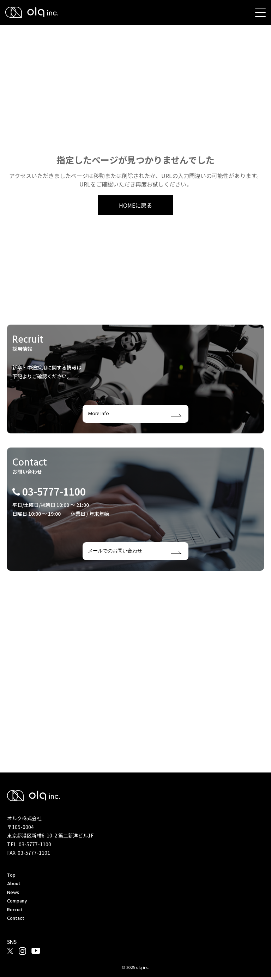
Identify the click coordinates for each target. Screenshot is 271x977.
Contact (15, 918)
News (13, 893)
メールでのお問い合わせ (134, 551)
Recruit (15, 910)
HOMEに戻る (135, 205)
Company (17, 901)
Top (11, 875)
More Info (134, 414)
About (13, 884)
